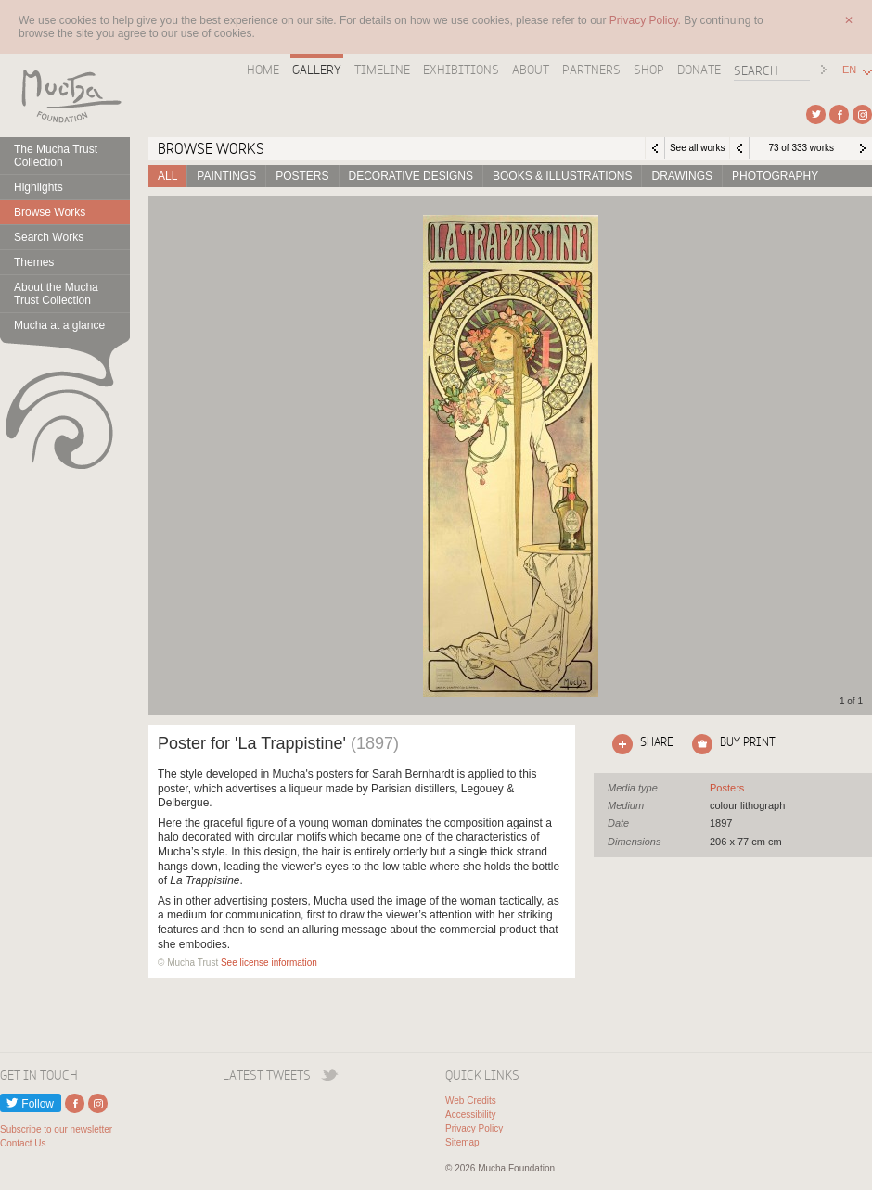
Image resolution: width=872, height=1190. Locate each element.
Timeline (382, 69)
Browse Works (49, 212)
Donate (699, 69)
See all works (697, 148)
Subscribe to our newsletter (56, 1129)
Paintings (226, 176)
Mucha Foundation (65, 95)
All (167, 176)
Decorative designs (411, 176)
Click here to (639, 744)
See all (727, 787)
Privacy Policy (474, 1128)
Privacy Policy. (646, 20)
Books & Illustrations (562, 176)
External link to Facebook (839, 114)
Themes (34, 262)
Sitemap (462, 1142)
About (530, 69)
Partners (591, 69)
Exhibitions (461, 69)
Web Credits (470, 1100)
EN (849, 70)
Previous (739, 148)
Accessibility (470, 1114)
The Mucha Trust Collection (55, 156)
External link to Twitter (816, 114)
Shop (649, 69)
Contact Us (22, 1143)
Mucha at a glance (59, 325)
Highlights (38, 187)
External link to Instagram (862, 114)
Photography (775, 176)
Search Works (48, 237)
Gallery (316, 69)
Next (862, 148)
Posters (302, 176)
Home (263, 69)
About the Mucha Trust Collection (56, 294)
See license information (269, 962)
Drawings (681, 176)
